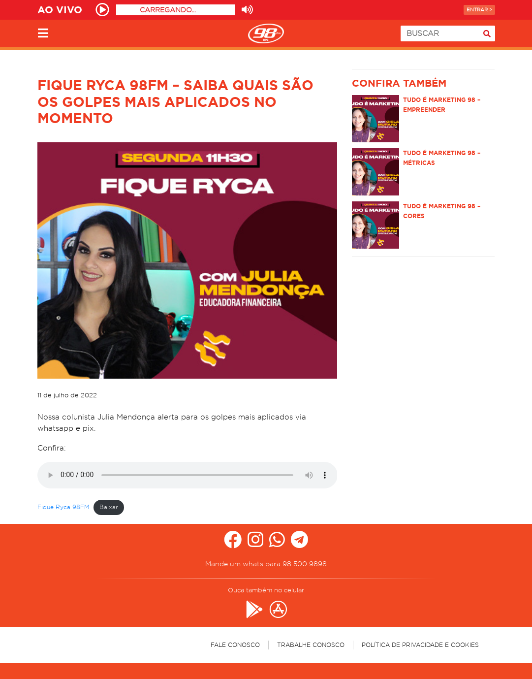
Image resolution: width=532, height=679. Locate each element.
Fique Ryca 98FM (63, 507)
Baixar (108, 507)
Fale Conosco (235, 645)
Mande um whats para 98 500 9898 (266, 564)
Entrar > (479, 9)
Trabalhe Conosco (310, 645)
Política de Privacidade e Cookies (420, 645)
